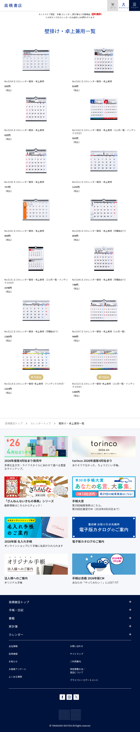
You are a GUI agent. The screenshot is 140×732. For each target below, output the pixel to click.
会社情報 (13, 646)
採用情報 (13, 653)
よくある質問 (15, 676)
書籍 (12, 618)
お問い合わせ (76, 646)
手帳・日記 (16, 610)
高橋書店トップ (19, 602)
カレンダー (16, 634)
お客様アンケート (17, 669)
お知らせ (13, 661)
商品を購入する (113, 5)
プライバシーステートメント (84, 679)
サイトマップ (76, 653)
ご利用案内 (75, 661)
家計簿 (13, 626)
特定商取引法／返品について (77, 670)
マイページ (124, 5)
